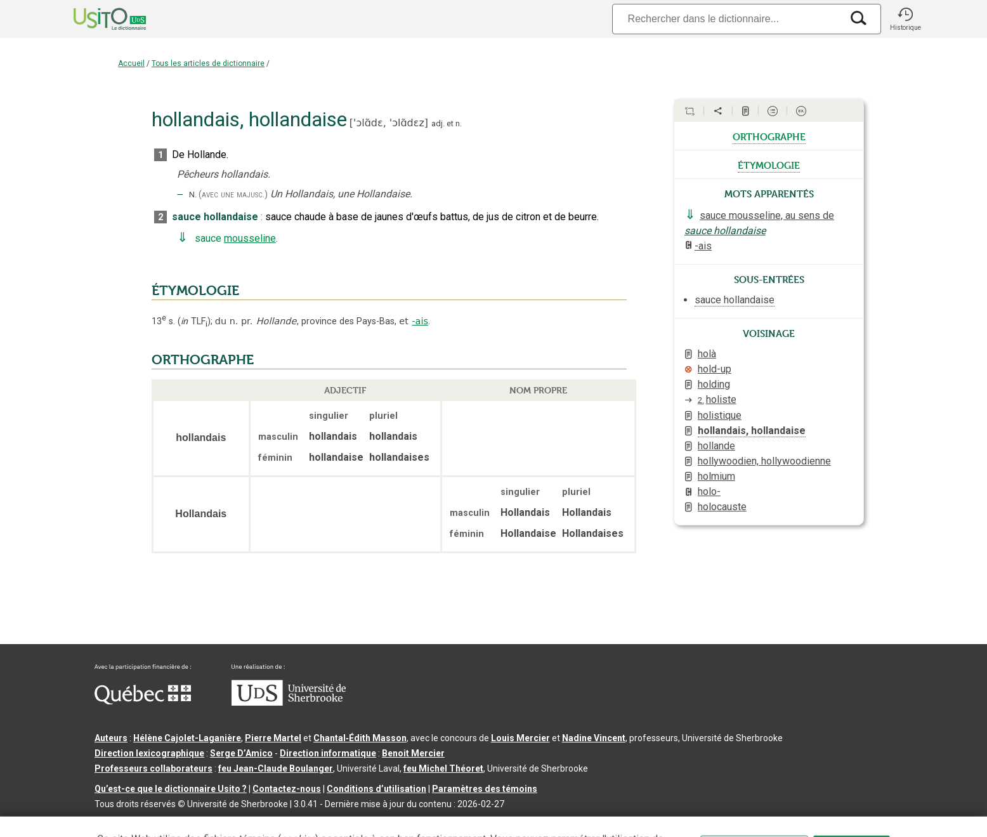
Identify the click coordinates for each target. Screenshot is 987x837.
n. (458, 123)
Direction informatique (328, 753)
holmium (716, 476)
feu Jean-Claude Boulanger (275, 768)
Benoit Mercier (413, 753)
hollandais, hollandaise (752, 431)
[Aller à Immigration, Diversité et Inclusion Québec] (143, 701)
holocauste (722, 507)
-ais (420, 321)
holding (714, 384)
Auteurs (111, 738)
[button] (905, 19)
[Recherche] (726, 18)
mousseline (250, 238)
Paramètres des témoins (484, 789)
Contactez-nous (286, 789)
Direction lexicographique (149, 753)
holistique (720, 415)
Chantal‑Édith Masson (360, 738)
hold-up (714, 369)
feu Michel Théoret (443, 768)
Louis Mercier (520, 738)
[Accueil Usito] (96, 19)
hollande (716, 446)
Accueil (131, 63)
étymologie (769, 164)
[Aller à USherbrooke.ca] (289, 702)
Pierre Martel (273, 738)
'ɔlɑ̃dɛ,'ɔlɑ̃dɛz (388, 123)
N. (193, 194)
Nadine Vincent (593, 738)
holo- (709, 491)
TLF (194, 321)
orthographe (769, 135)
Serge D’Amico (241, 753)
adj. (438, 123)
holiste (717, 399)
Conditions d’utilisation (376, 789)
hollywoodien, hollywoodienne (764, 461)
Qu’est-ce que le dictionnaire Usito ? (171, 789)
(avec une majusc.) (233, 194)
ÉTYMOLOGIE (195, 290)
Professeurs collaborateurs (153, 768)
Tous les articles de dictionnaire (208, 63)
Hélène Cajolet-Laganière (187, 738)
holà (707, 354)
